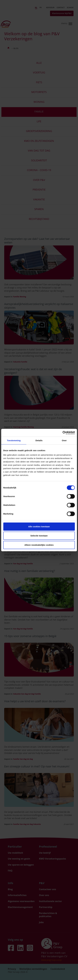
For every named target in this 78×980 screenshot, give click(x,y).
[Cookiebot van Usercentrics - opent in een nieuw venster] (62, 433)
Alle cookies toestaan (39, 526)
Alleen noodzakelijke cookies (39, 545)
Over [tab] (64, 440)
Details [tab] (39, 440)
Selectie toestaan (39, 535)
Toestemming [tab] (14, 440)
